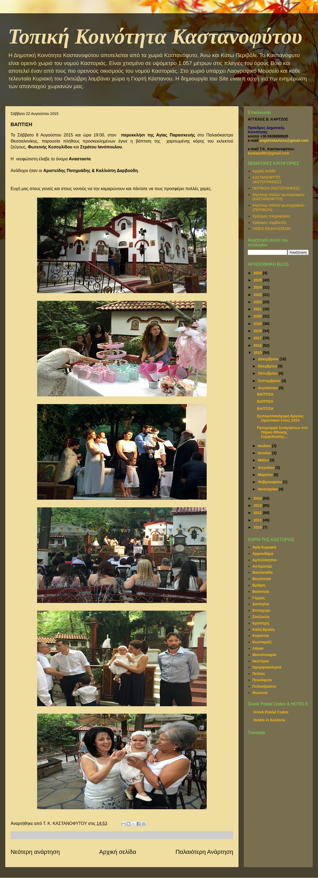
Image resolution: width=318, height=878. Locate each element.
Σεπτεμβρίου (269, 381)
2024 (258, 287)
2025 (258, 280)
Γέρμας (259, 598)
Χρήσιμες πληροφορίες (271, 216)
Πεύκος (259, 673)
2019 (258, 324)
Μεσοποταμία (264, 655)
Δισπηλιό (261, 604)
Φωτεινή (260, 693)
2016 (258, 345)
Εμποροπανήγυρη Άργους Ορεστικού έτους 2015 (280, 418)
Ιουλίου (265, 446)
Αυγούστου (268, 388)
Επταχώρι (261, 610)
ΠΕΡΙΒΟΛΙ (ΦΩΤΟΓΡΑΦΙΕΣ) (276, 188)
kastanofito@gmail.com (269, 153)
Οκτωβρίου (268, 373)
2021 (258, 309)
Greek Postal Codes (270, 712)
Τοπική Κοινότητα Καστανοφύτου (155, 36)
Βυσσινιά (261, 591)
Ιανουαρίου (268, 489)
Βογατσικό (262, 579)
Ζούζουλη (261, 617)
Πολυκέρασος (265, 686)
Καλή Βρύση (264, 629)
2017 (258, 338)
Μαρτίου (265, 475)
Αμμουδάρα (263, 553)
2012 (258, 513)
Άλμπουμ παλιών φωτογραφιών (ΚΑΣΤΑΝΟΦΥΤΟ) (279, 196)
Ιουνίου (265, 453)
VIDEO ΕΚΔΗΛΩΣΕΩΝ (272, 228)
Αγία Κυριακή (264, 547)
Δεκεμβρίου (268, 359)
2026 (258, 273)
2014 (258, 498)
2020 (258, 316)
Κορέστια (261, 635)
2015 (258, 352)
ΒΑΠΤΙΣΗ (265, 394)
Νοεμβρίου (268, 366)
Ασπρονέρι (262, 566)
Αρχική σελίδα (117, 852)
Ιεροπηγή (261, 623)
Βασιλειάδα (263, 572)
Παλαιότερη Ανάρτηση (204, 852)
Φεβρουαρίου (270, 482)
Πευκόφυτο (262, 680)
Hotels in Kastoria (269, 720)
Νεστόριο (261, 661)
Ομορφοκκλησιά (267, 667)
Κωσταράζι (262, 642)
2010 (258, 527)
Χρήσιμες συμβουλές (270, 222)
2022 (258, 302)
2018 (258, 331)
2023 (258, 295)
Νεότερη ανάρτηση (35, 852)
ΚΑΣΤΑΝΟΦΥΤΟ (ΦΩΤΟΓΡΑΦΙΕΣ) (267, 179)
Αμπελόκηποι (265, 560)
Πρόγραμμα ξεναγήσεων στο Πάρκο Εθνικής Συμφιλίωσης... (282, 432)
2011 (258, 520)
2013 (258, 505)
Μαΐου (264, 460)
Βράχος (259, 585)
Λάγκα (258, 648)
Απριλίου (266, 467)
